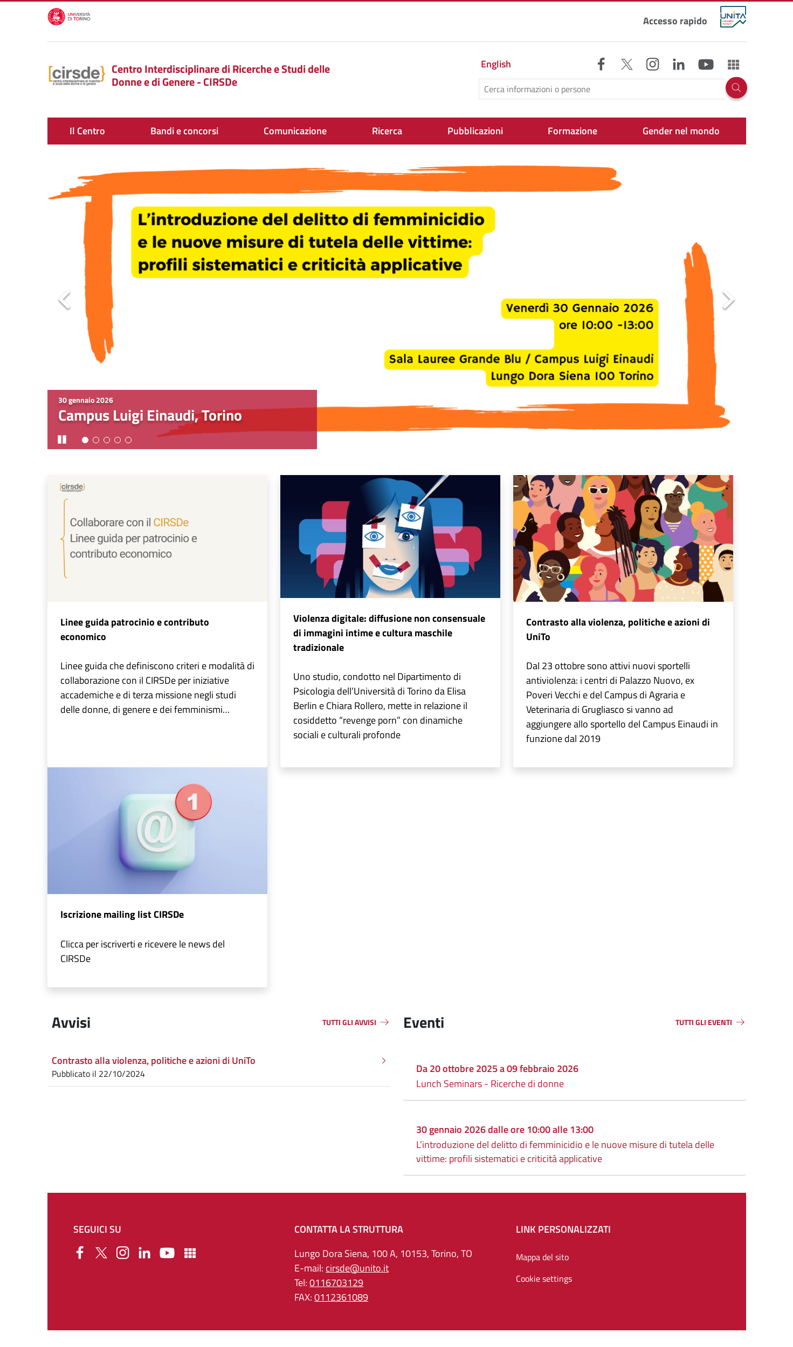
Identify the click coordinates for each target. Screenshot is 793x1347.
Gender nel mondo (681, 130)
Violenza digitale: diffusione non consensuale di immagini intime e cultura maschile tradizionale (389, 633)
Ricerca (387, 130)
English (496, 64)
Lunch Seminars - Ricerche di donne (490, 1083)
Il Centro (87, 130)
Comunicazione (295, 130)
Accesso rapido (675, 20)
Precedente (64, 300)
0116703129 (336, 1282)
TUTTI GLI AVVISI (349, 1022)
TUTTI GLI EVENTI (703, 1022)
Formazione (572, 130)
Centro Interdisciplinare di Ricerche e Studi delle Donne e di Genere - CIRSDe (188, 75)
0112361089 (341, 1297)
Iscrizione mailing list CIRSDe (122, 914)
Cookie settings (544, 1278)
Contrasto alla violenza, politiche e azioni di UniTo (618, 629)
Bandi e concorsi (184, 130)
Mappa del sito (542, 1256)
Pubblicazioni (475, 130)
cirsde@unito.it (357, 1268)
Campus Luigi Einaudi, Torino (150, 415)
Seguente (729, 300)
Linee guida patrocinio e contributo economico (134, 629)
